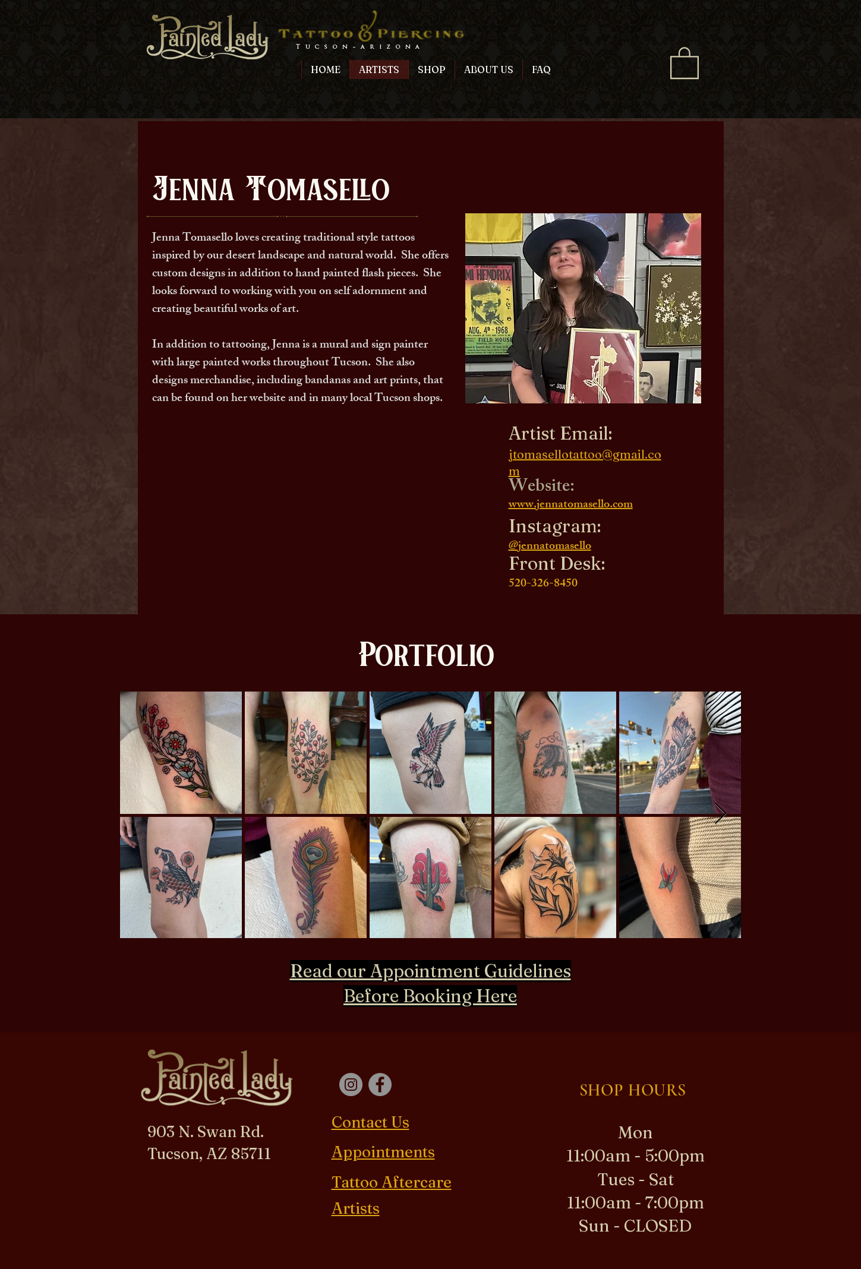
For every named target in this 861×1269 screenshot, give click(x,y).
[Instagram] (350, 1084)
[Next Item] (720, 814)
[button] (684, 62)
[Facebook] (380, 1084)
